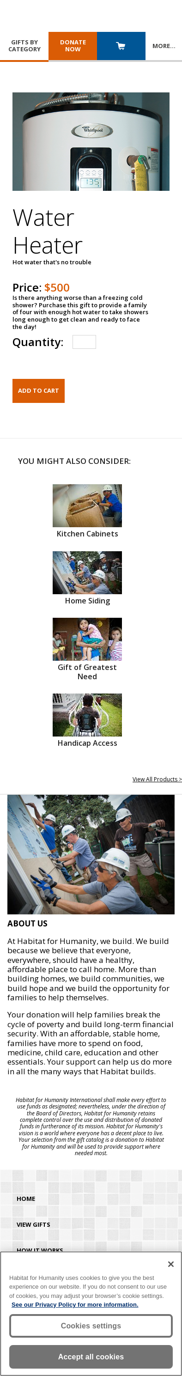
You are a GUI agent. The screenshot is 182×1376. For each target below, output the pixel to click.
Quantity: (37, 341)
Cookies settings (91, 1326)
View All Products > (157, 779)
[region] (91, 1313)
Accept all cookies (91, 1357)
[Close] (171, 1264)
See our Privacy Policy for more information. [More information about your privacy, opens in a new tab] (75, 1304)
